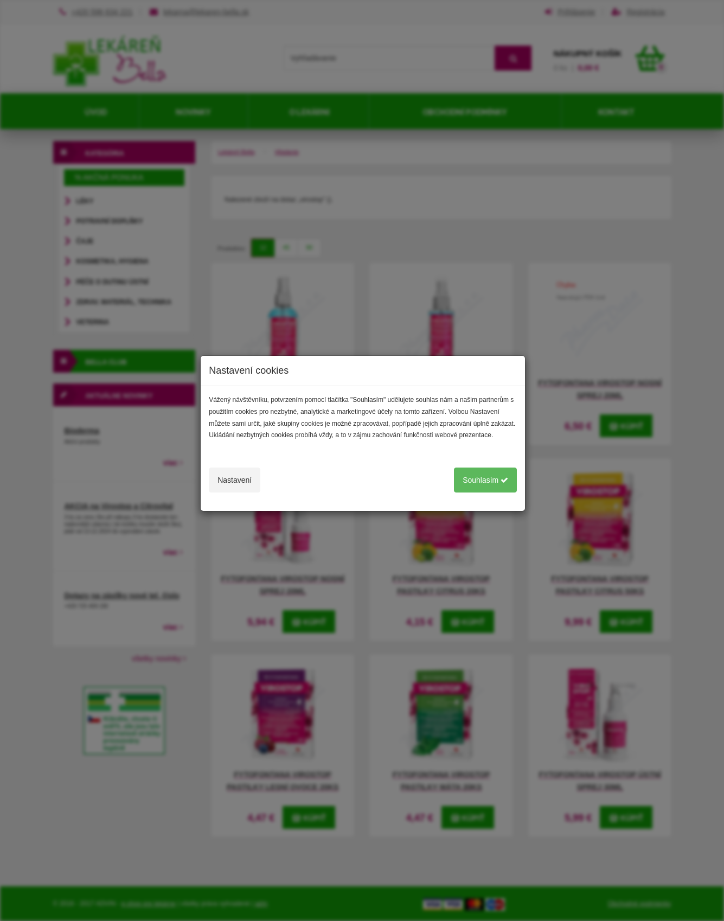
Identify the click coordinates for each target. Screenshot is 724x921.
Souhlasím (485, 480)
